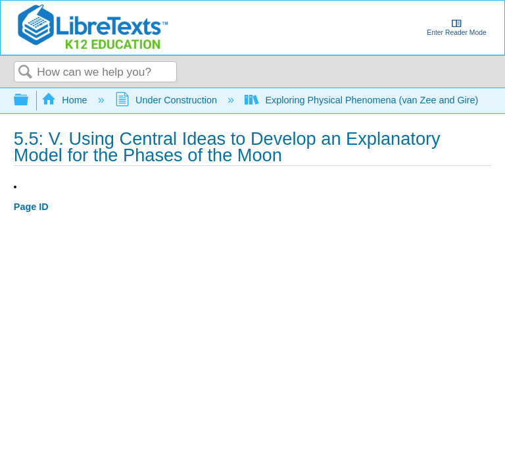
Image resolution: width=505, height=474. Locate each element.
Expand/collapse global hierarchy (29, 100)
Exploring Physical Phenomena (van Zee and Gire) (363, 100)
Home (65, 100)
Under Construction (167, 100)
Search (25, 73)
